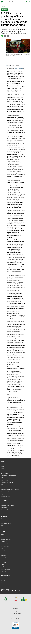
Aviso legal (15, 611)
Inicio (9, 2)
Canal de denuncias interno (15, 613)
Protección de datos (15, 618)
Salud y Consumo (19, 68)
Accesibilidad (15, 608)
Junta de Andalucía (2, 2)
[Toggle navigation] (29, 2)
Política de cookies (15, 616)
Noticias (3, 6)
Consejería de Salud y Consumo (13, 65)
